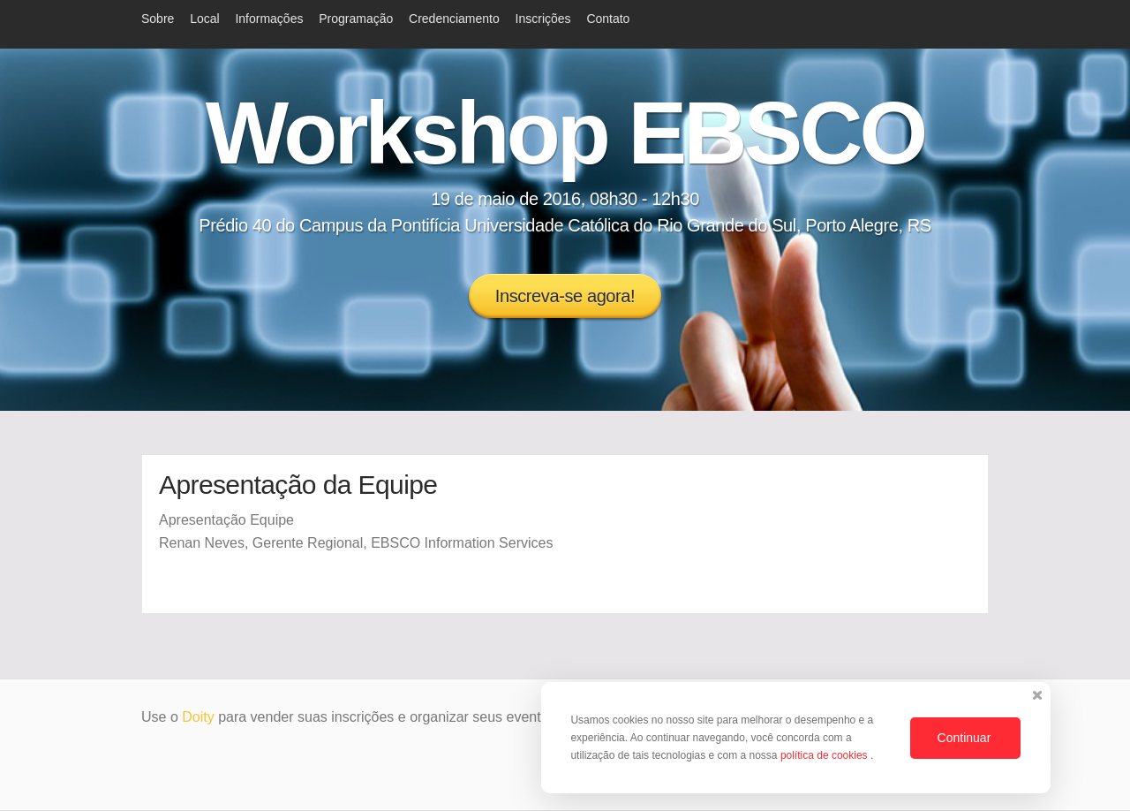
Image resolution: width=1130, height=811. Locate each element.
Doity (198, 716)
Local (204, 18)
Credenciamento (454, 18)
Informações (269, 18)
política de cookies (825, 755)
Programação (356, 18)
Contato (607, 18)
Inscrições (543, 18)
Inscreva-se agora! (565, 296)
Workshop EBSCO (565, 132)
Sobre (157, 18)
